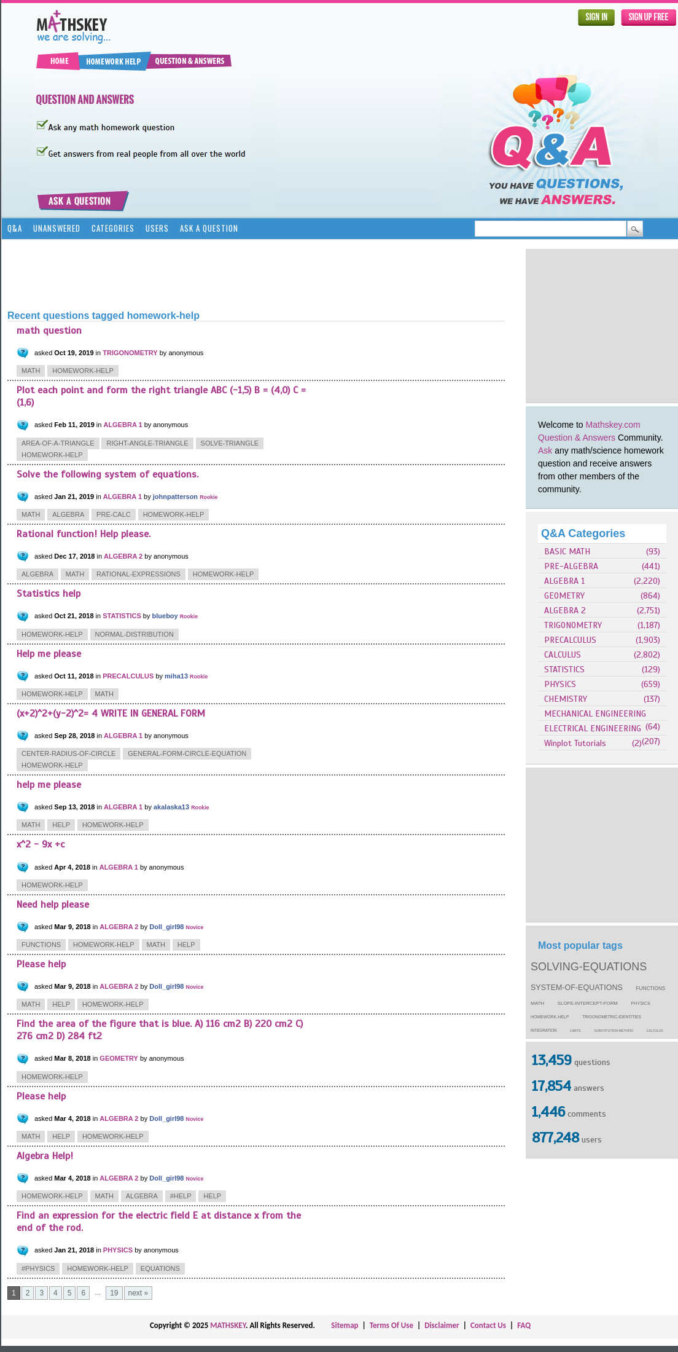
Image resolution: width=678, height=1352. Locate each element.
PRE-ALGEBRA (571, 566)
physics (640, 1003)
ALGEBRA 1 (564, 581)
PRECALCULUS (570, 640)
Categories (113, 228)
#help (181, 1196)
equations (160, 1268)
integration (544, 1030)
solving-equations (589, 967)
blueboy (165, 615)
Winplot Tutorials (575, 743)
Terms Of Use (391, 1325)
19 (114, 1293)
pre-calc (113, 514)
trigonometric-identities (611, 1017)
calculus (655, 1030)
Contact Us (488, 1325)
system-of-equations (577, 987)
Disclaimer (441, 1325)
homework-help (550, 1017)
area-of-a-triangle (58, 443)
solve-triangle (230, 443)
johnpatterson (175, 496)
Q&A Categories (583, 533)
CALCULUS (562, 655)
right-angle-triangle (147, 443)
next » (138, 1293)
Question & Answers (576, 437)
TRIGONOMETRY (573, 625)
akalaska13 (171, 807)
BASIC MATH (567, 551)
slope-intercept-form (588, 1003)
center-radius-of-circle (68, 753)
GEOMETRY (564, 596)
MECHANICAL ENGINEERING (595, 714)
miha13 (176, 676)
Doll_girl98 (166, 926)
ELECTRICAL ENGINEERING (592, 728)
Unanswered (56, 228)
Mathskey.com (613, 425)
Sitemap (344, 1325)
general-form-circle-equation (187, 753)
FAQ (524, 1325)
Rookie (208, 497)
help (61, 824)
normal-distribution (134, 634)
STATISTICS (564, 669)
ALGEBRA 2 (565, 610)
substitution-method (613, 1030)
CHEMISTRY (565, 699)
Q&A (14, 228)
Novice (195, 927)
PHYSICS (560, 684)
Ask (545, 450)
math (537, 1003)
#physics (38, 1268)
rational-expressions (138, 574)
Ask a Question (209, 228)
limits (575, 1030)
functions (651, 988)
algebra (68, 514)
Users (157, 228)
